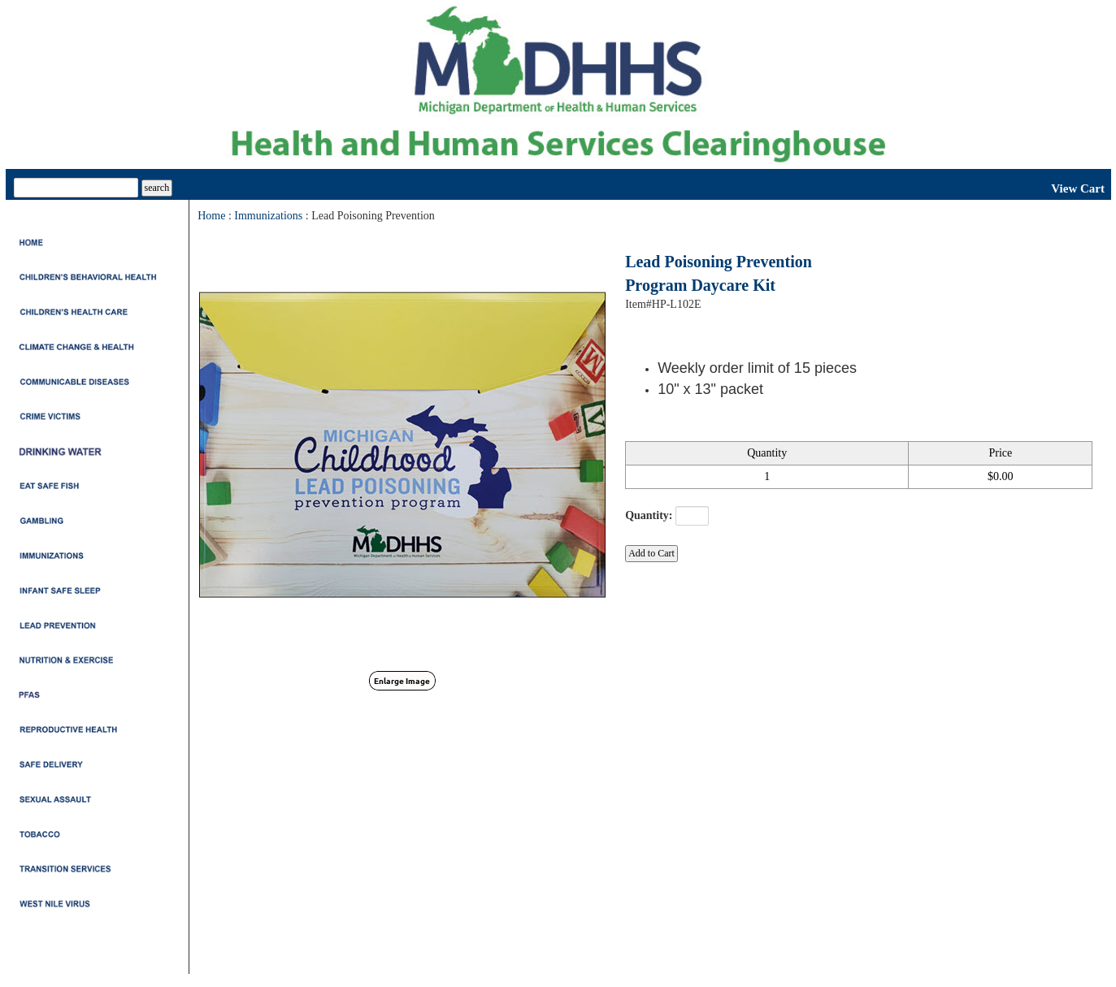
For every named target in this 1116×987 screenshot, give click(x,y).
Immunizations (268, 216)
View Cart (1078, 188)
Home (211, 216)
